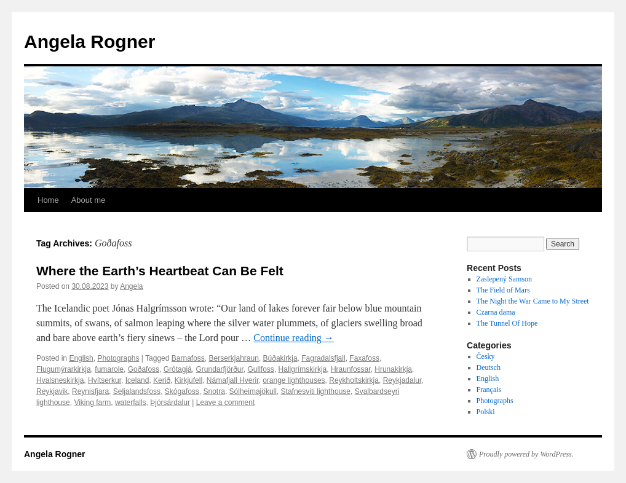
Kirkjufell (188, 380)
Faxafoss (364, 358)
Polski (486, 411)
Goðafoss (143, 369)
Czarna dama (496, 312)
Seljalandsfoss (136, 391)
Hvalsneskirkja (60, 380)
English (81, 358)
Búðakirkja (280, 358)
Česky (486, 356)
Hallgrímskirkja (303, 369)
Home (48, 200)
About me (88, 200)
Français (489, 389)
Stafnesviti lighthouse (316, 391)
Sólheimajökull (253, 391)
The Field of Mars (503, 290)
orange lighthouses (294, 380)
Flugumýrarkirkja (63, 369)
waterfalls (130, 402)
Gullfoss (261, 369)
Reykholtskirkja (354, 380)
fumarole (109, 369)
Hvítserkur (104, 380)
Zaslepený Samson (504, 279)
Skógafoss (182, 391)
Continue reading (293, 337)
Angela (131, 286)
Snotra (214, 391)
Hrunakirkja (393, 369)
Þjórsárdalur (170, 402)
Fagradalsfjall (323, 358)
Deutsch (489, 367)
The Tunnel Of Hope (507, 323)
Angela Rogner (89, 41)
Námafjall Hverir (233, 380)
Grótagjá (178, 369)
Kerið (161, 380)
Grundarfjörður (219, 369)
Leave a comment (225, 402)
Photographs (118, 358)
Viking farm (92, 402)
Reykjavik (52, 391)
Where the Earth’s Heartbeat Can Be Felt (159, 271)
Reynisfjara (90, 391)
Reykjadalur (402, 380)
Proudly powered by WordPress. (526, 454)
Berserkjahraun (234, 358)
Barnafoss (188, 358)
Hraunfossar (351, 369)
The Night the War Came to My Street (533, 301)
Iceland (137, 380)
